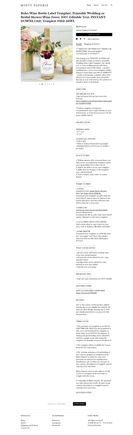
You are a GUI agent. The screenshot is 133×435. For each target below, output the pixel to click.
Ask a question (93, 39)
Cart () (104, 5)
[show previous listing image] (39, 84)
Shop (89, 5)
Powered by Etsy (94, 425)
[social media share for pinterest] (85, 39)
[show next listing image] (53, 84)
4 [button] (47, 84)
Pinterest (56, 420)
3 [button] (45, 84)
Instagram (56, 423)
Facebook (56, 425)
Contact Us (25, 428)
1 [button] (42, 84)
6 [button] (51, 84)
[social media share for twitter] (81, 39)
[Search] (111, 5)
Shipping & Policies (92, 44)
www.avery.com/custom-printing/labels (92, 210)
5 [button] (49, 84)
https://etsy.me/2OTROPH (86, 293)
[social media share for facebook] (77, 39)
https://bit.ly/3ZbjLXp (92, 193)
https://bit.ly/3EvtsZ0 (98, 191)
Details (79, 44)
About (96, 5)
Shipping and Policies (29, 425)
